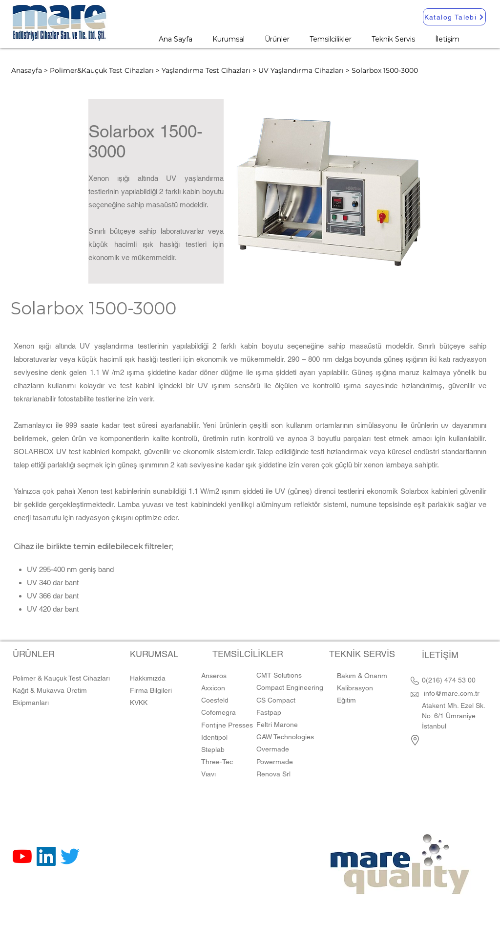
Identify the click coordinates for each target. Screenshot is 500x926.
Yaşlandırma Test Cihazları (206, 70)
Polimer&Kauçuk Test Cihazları (102, 70)
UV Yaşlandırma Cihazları (301, 70)
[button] (276, 39)
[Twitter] (70, 856)
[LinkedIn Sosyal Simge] (46, 856)
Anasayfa (26, 70)
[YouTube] (22, 856)
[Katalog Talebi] (454, 16)
